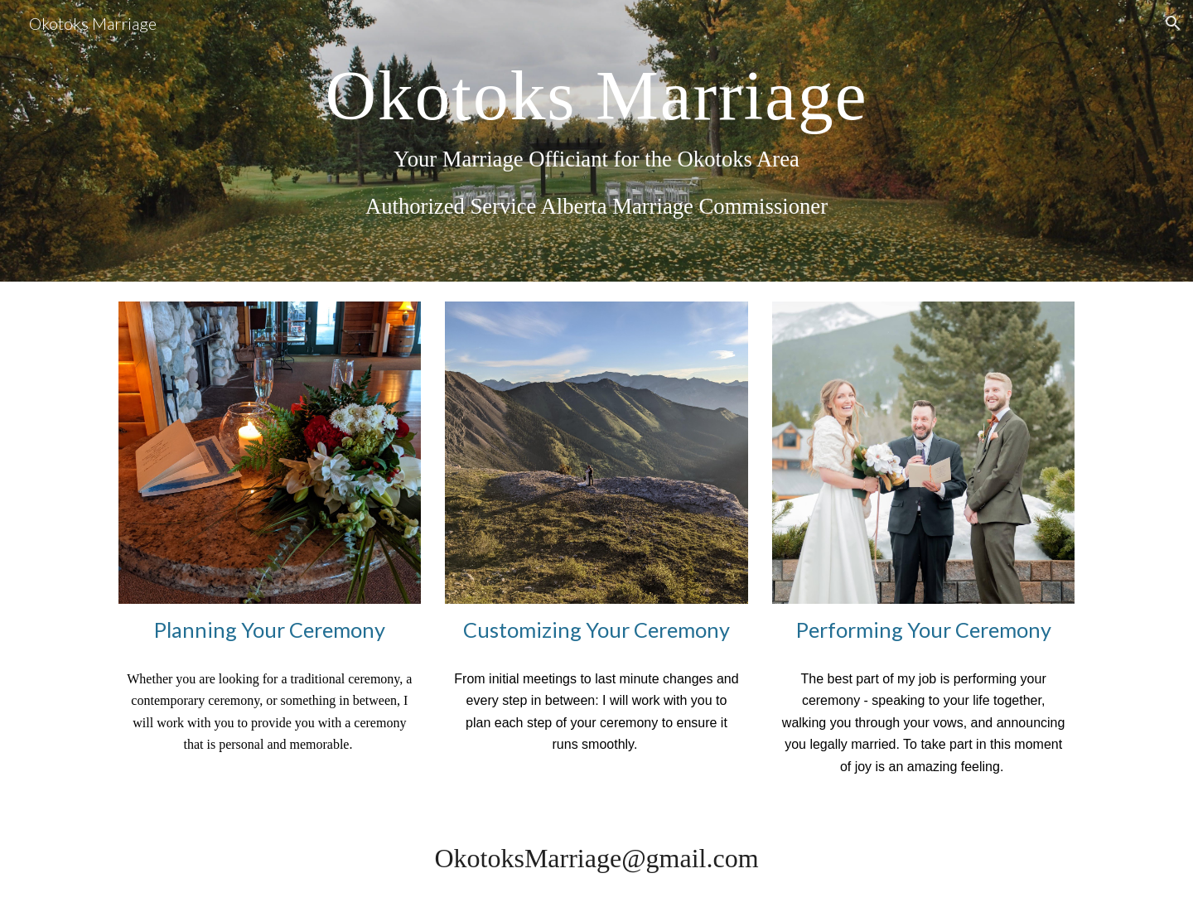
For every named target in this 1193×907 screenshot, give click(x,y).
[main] (596, 141)
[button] (1173, 23)
